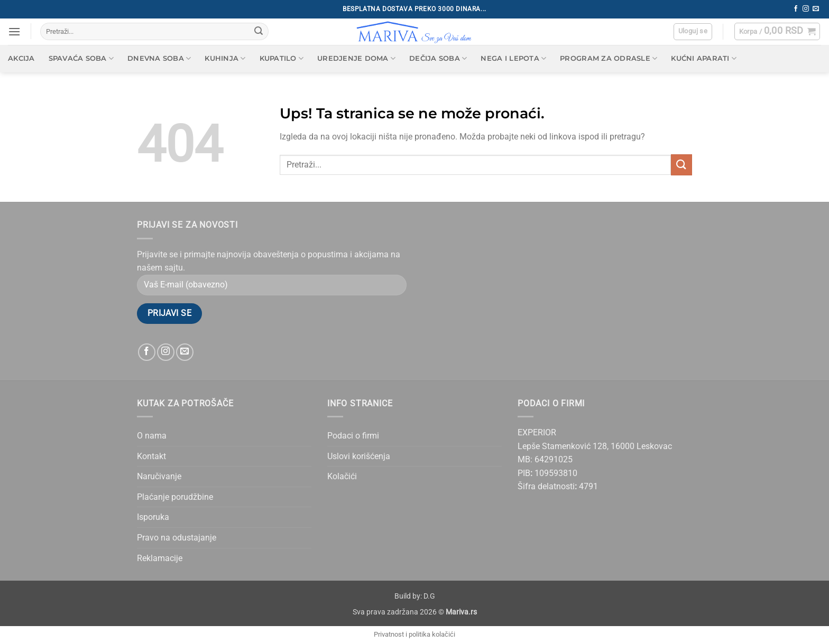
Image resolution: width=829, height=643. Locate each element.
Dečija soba (438, 58)
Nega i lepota (513, 58)
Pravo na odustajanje (176, 538)
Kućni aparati (703, 58)
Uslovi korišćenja (358, 456)
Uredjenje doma (356, 58)
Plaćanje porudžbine (175, 497)
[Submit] (259, 32)
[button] (14, 31)
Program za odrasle (608, 58)
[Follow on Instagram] (806, 9)
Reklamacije (159, 558)
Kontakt (151, 456)
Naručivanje (159, 476)
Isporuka (153, 517)
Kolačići (342, 476)
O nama (152, 436)
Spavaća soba (81, 58)
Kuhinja (225, 58)
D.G (429, 596)
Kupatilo (282, 58)
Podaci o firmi (353, 436)
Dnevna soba (159, 58)
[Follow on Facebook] (796, 9)
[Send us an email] (816, 9)
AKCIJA (21, 58)
